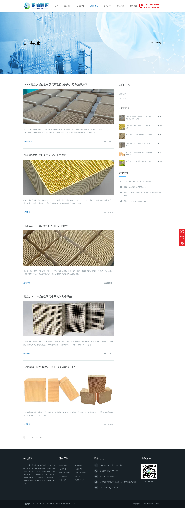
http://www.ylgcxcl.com (138, 201)
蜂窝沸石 (78, 476)
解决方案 (120, 6)
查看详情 (27, 141)
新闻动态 (94, 6)
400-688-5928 (116, 471)
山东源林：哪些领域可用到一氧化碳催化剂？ (49, 367)
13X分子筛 (62, 469)
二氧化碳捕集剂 (80, 473)
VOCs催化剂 (63, 476)
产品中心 (81, 6)
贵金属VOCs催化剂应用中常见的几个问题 (47, 296)
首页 (56, 6)
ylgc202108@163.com (137, 187)
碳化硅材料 (63, 480)
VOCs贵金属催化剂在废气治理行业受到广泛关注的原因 (55, 84)
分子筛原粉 (63, 465)
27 (41, 437)
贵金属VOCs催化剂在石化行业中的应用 (46, 155)
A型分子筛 (78, 465)
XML (75, 504)
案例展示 (107, 6)
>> (37, 437)
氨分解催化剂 (79, 480)
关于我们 (67, 6)
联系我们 (134, 6)
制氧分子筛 (78, 469)
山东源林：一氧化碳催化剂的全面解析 (45, 225)
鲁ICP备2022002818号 (152, 504)
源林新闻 (122, 94)
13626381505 (134, 181)
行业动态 (122, 98)
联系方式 (70, 504)
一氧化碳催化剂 (64, 473)
